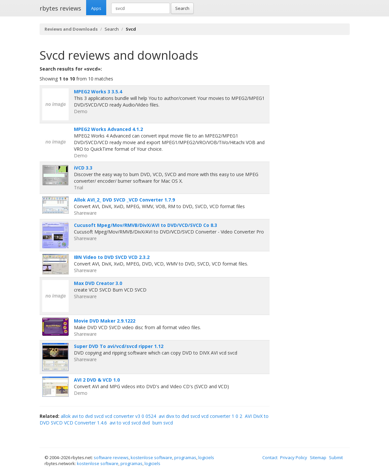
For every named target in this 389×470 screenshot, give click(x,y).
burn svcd (162, 423)
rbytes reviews (60, 8)
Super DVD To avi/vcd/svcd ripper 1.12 (118, 346)
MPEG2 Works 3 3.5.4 (98, 91)
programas (185, 457)
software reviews (111, 457)
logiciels (206, 457)
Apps (96, 8)
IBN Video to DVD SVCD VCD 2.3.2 (111, 257)
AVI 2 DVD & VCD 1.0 (97, 380)
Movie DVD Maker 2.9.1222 (104, 321)
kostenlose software (151, 457)
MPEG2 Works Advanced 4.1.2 (108, 129)
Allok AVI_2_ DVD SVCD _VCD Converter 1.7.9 (124, 200)
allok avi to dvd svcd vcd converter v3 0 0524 (108, 416)
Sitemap (318, 457)
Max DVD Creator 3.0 (98, 283)
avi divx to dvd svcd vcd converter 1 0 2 (200, 416)
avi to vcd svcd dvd (130, 423)
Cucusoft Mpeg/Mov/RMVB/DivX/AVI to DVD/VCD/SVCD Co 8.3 (145, 225)
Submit (336, 457)
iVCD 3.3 (83, 168)
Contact (269, 457)
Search (182, 8)
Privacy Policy (293, 457)
